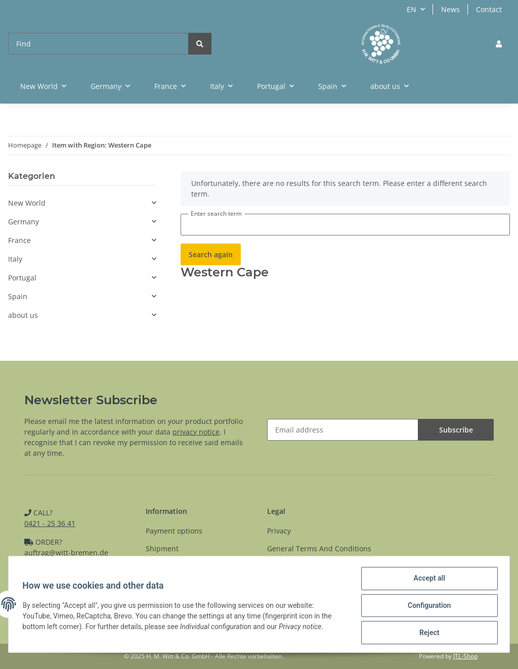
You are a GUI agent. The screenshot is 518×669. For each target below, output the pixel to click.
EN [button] (411, 9)
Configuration (426, 607)
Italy (15, 259)
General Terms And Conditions (319, 548)
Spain (17, 296)
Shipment (162, 548)
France (19, 240)
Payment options (174, 531)
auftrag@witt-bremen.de (66, 552)
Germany (23, 221)
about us (23, 315)
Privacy (279, 531)
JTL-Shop (465, 656)
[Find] (98, 44)
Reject (427, 633)
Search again (211, 254)
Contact (489, 9)
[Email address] (342, 430)
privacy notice (196, 432)
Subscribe (456, 430)
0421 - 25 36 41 (49, 523)
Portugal (22, 277)
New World (27, 203)
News (450, 9)
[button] (499, 43)
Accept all (427, 581)
